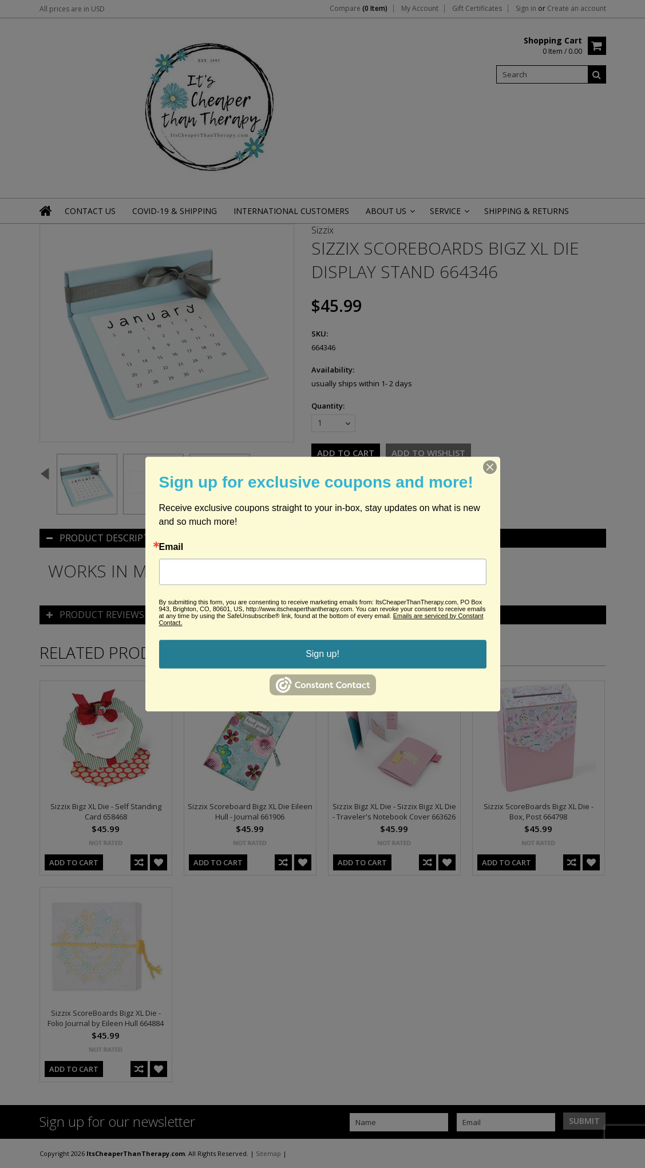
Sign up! (322, 654)
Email (171, 547)
